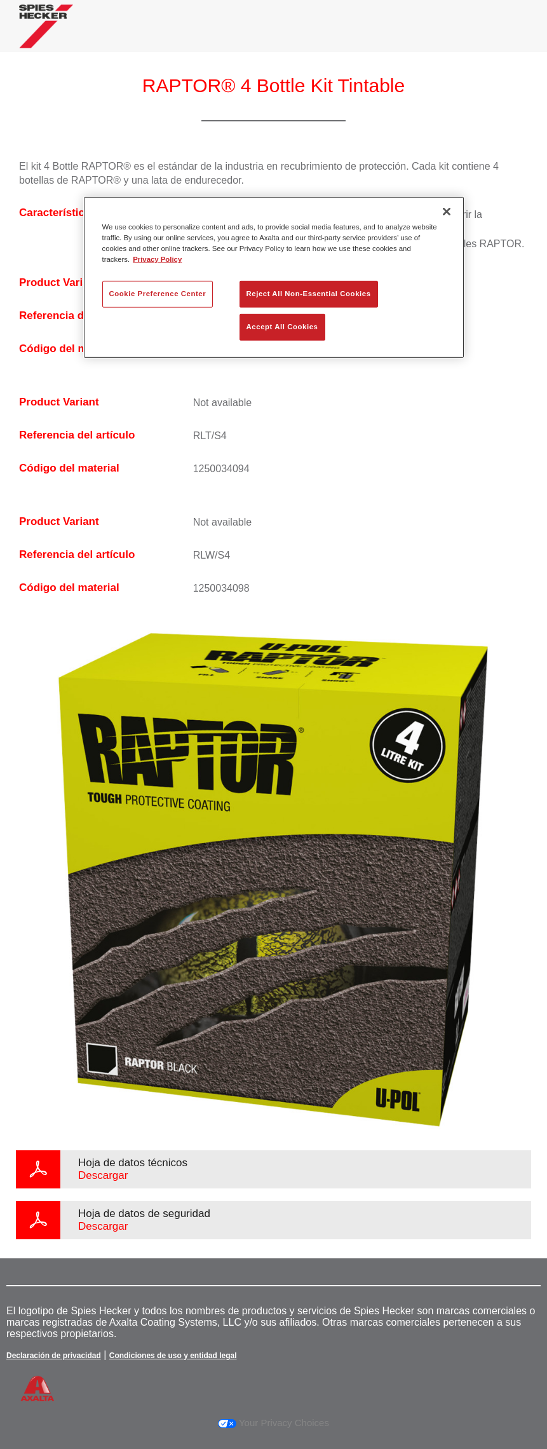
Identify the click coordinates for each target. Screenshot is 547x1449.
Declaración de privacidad (53, 1355)
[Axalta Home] (46, 36)
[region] (273, 277)
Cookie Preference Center (157, 293)
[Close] (447, 212)
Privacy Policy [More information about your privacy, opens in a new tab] (157, 259)
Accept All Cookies (282, 326)
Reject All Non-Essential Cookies (308, 293)
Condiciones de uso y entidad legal (173, 1355)
